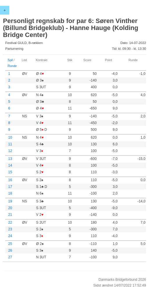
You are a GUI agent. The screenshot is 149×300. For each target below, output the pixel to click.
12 (10, 151)
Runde (12, 66)
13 (10, 159)
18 (10, 193)
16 (10, 180)
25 (10, 244)
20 (10, 208)
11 (10, 144)
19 (10, 201)
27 (10, 257)
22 (10, 222)
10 (10, 137)
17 (10, 187)
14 (10, 165)
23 (10, 229)
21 (10, 215)
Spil (10, 60)
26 (10, 250)
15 (10, 172)
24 (10, 236)
